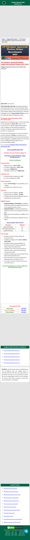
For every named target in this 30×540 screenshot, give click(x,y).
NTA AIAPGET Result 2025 (8, 516)
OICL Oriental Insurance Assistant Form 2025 (12, 510)
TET (16, 531)
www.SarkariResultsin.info (15, 150)
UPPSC (15, 533)
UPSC (12, 532)
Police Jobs (21, 532)
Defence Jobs (21, 533)
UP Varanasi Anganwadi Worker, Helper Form (12, 356)
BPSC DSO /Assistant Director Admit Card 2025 (12, 494)
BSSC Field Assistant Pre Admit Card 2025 (11, 497)
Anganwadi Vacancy (12, 39)
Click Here (23, 308)
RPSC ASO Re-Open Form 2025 (9, 513)
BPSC (12, 535)
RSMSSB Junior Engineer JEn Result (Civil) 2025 (12, 522)
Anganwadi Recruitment (18, 113)
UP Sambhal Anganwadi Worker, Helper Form (12, 362)
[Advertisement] (15, 22)
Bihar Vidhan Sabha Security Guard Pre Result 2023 (13, 519)
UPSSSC (15, 535)
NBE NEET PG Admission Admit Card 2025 (11, 500)
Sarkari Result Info (18, 2)
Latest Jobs (3, 68)
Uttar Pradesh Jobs (21, 67)
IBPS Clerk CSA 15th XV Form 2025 (10, 506)
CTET (16, 532)
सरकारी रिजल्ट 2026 (18, 4)
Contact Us (8, 532)
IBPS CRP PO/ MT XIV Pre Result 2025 (10, 488)
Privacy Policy (8, 533)
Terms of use (7, 535)
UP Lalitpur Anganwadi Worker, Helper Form (12, 350)
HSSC (12, 533)
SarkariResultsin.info (22, 530)
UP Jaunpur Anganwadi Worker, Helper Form (12, 353)
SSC (12, 531)
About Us (8, 531)
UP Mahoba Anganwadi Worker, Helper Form (12, 359)
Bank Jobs (22, 531)
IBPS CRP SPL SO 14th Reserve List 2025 (11, 491)
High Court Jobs (21, 535)
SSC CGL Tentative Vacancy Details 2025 (11, 503)
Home (3, 39)
